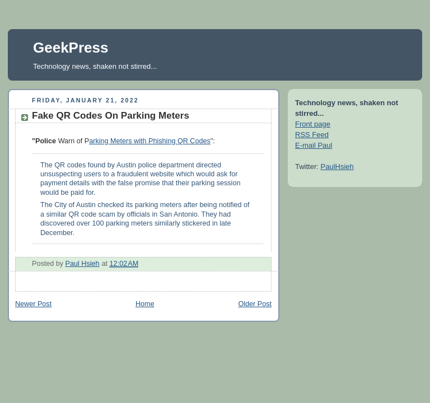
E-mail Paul (313, 145)
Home (145, 304)
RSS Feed (312, 134)
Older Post (255, 304)
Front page (312, 124)
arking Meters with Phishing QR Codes (150, 141)
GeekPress (70, 47)
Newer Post (33, 304)
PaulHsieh (337, 166)
